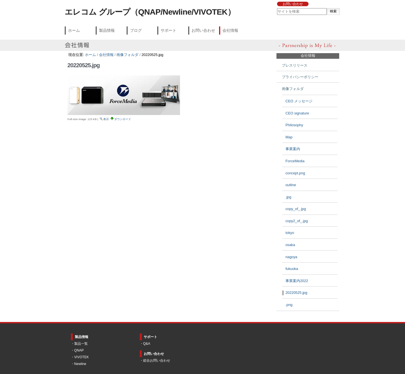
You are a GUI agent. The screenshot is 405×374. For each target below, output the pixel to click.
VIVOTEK (81, 357)
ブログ (136, 30)
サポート (168, 30)
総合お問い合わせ (156, 360)
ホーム (74, 30)
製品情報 (107, 30)
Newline (80, 364)
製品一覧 (81, 344)
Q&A (146, 344)
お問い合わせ (293, 4)
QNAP (79, 350)
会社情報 (230, 30)
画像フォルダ (127, 55)
